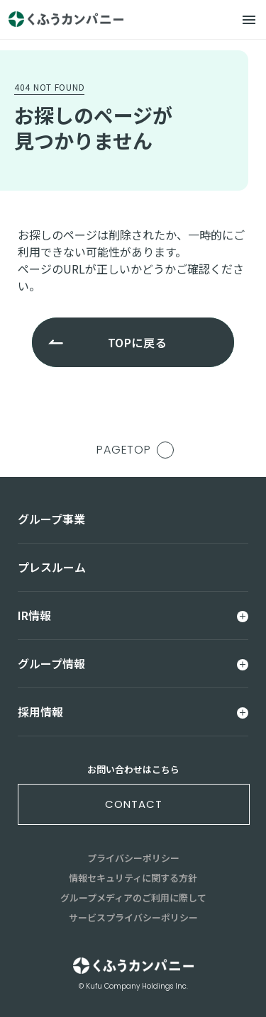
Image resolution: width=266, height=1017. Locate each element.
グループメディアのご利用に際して (133, 897)
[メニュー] (248, 19)
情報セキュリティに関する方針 (133, 877)
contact (133, 804)
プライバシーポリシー (133, 858)
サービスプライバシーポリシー (133, 917)
